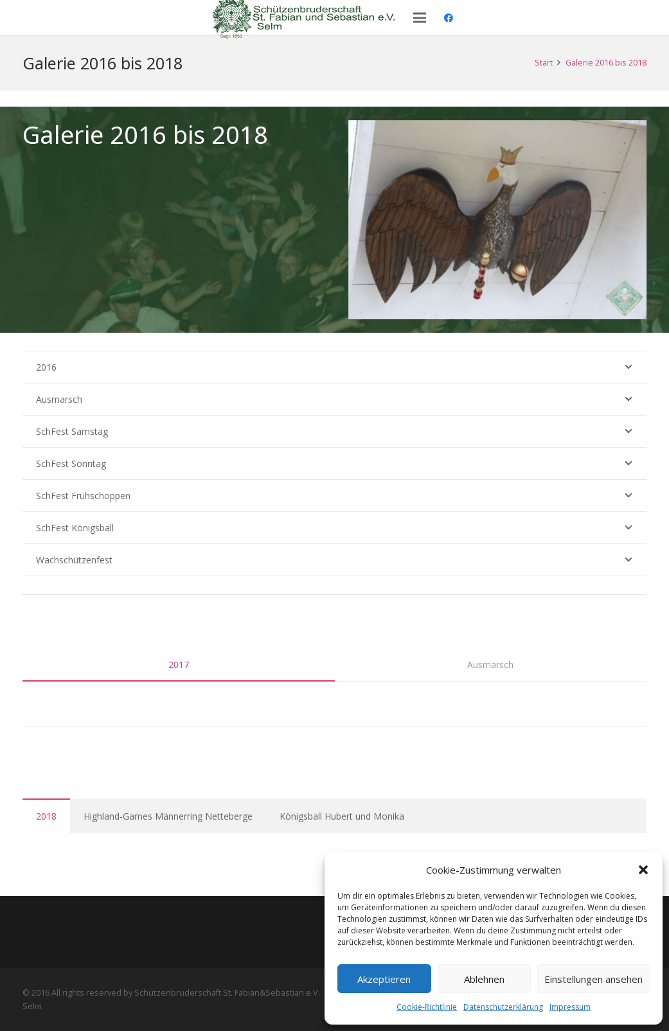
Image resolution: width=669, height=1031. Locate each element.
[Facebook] (449, 18)
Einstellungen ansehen (593, 979)
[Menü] (419, 18)
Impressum (570, 1006)
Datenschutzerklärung (503, 1006)
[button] (643, 869)
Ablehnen (484, 979)
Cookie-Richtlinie (427, 1006)
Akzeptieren (384, 979)
